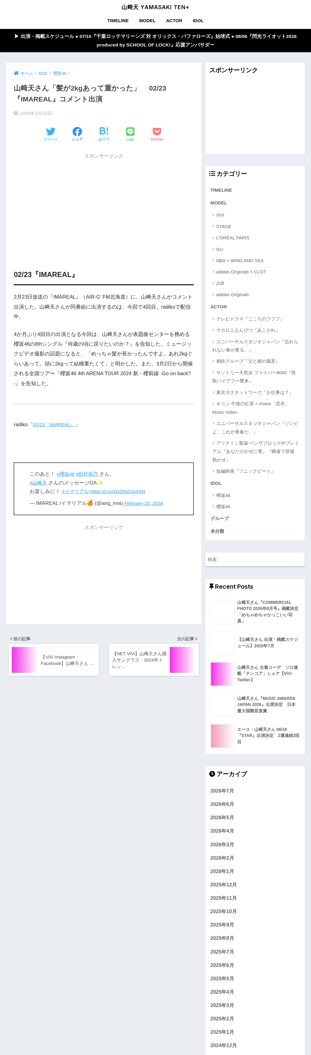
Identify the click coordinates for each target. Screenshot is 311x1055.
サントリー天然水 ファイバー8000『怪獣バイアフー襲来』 (254, 380)
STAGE (223, 229)
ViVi (220, 217)
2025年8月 (222, 944)
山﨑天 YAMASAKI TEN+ (155, 7)
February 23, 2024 (145, 504)
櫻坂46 (223, 510)
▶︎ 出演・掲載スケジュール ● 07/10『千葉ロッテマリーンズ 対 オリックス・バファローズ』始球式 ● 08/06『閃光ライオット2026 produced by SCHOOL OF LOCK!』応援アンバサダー (155, 41)
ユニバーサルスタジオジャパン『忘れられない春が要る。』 (255, 349)
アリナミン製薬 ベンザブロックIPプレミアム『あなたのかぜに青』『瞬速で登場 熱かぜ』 (255, 455)
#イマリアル (76, 493)
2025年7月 (222, 957)
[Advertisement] (104, 206)
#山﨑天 (38, 484)
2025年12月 (223, 890)
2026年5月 (222, 823)
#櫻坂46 (66, 475)
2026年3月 (222, 850)
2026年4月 (222, 836)
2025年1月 (222, 1037)
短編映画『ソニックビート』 (245, 474)
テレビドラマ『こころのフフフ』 (250, 322)
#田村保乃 (89, 475)
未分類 (217, 536)
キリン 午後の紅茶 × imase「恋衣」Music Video (250, 411)
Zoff (220, 286)
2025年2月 (222, 1024)
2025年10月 (223, 917)
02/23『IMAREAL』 (55, 426)
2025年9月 (222, 930)
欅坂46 (223, 499)
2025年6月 (222, 970)
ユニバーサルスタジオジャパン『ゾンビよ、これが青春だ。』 (255, 430)
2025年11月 (223, 903)
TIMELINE (117, 20)
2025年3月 (222, 1011)
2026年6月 (222, 810)
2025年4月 (222, 997)
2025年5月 (222, 984)
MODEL (147, 20)
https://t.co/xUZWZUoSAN (121, 493)
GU (219, 252)
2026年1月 (222, 877)
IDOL (198, 20)
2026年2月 (222, 863)
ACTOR (174, 20)
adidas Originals (232, 297)
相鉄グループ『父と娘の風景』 (248, 364)
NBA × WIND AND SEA (240, 263)
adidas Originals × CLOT (241, 274)
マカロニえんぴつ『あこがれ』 (248, 333)
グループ (220, 523)
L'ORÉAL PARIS (233, 240)
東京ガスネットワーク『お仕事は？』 (255, 395)
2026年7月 (222, 796)
